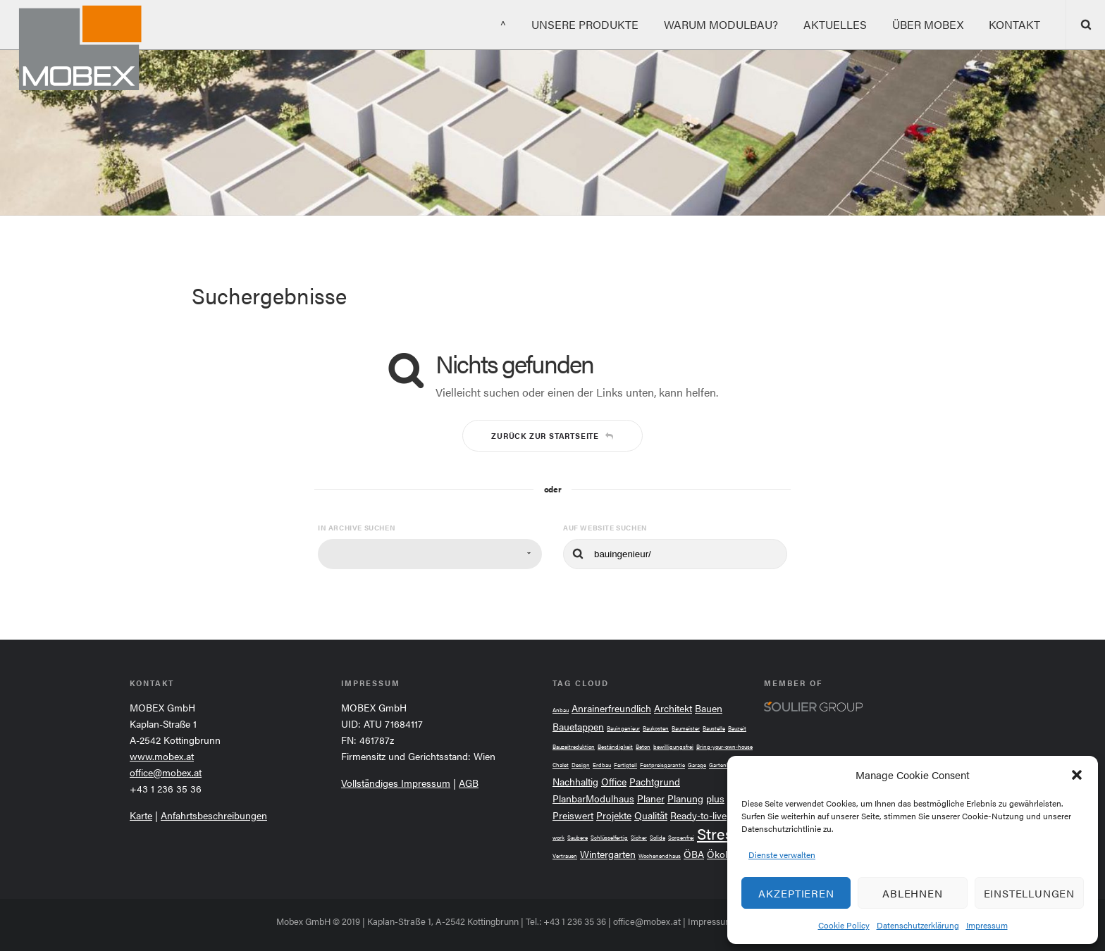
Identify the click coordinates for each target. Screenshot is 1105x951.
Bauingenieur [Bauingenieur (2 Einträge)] (623, 728)
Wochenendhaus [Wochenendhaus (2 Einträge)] (659, 855)
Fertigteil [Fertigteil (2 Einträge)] (625, 765)
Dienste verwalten (781, 854)
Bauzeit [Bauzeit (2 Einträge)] (737, 728)
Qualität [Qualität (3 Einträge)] (650, 815)
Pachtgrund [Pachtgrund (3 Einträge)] (654, 781)
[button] (1077, 775)
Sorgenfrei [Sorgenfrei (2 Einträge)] (681, 837)
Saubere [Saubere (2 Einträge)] (577, 837)
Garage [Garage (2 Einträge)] (697, 765)
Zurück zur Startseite (552, 435)
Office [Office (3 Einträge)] (613, 781)
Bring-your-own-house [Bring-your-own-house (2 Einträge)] (724, 746)
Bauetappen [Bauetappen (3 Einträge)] (578, 726)
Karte (141, 815)
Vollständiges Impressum (395, 783)
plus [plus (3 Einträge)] (715, 798)
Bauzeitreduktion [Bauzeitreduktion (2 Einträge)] (573, 746)
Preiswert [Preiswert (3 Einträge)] (572, 815)
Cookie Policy (844, 925)
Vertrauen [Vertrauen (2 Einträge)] (564, 855)
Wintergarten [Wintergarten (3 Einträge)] (608, 854)
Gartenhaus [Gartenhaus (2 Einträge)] (724, 765)
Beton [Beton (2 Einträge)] (643, 746)
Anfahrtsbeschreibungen (214, 815)
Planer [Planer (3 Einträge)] (651, 798)
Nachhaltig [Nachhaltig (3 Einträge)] (575, 781)
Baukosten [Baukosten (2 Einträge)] (656, 728)
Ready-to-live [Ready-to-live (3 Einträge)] (698, 815)
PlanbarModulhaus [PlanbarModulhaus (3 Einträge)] (593, 798)
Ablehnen (912, 892)
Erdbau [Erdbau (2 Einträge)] (602, 765)
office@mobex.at (166, 772)
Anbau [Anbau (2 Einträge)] (560, 710)
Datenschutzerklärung (918, 925)
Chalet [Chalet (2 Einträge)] (560, 765)
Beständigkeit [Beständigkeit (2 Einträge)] (615, 746)
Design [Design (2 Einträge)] (581, 765)
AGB (469, 783)
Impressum (987, 925)
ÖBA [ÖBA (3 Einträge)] (694, 854)
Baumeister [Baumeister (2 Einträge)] (686, 728)
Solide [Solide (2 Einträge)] (657, 837)
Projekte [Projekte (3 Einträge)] (613, 815)
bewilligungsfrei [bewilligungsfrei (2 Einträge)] (673, 746)
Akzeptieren (796, 892)
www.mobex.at (162, 756)
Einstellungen (1029, 892)
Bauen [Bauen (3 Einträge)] (708, 708)
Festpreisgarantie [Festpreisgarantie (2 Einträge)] (662, 765)
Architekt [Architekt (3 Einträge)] (673, 708)
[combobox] (430, 554)
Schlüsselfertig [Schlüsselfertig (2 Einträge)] (609, 837)
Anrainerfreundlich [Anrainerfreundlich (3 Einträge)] (611, 708)
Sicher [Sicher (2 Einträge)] (639, 837)
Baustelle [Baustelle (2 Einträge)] (714, 728)
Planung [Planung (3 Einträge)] (685, 798)
